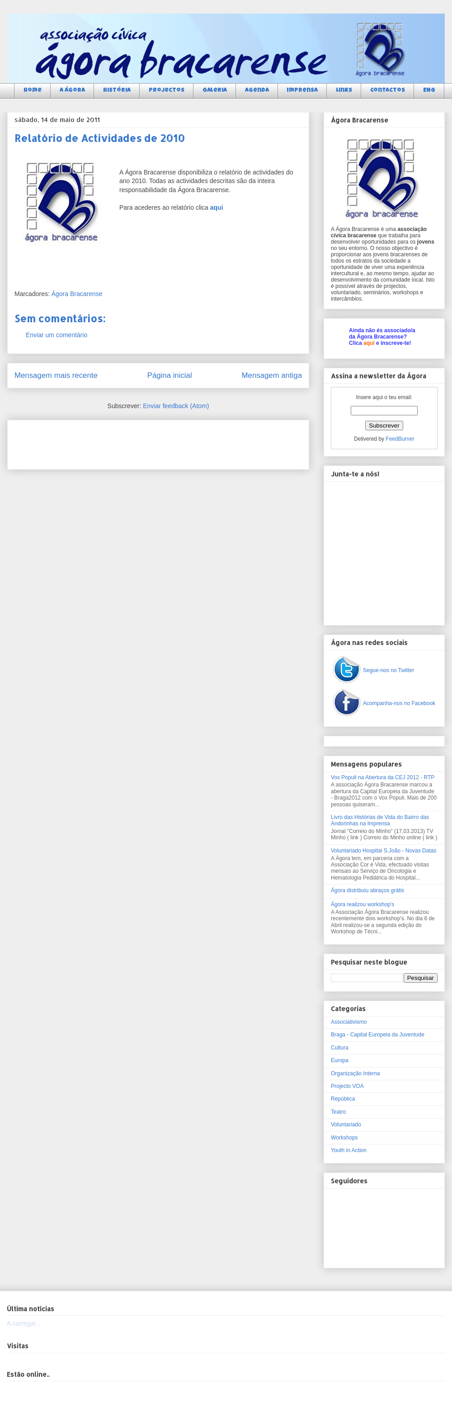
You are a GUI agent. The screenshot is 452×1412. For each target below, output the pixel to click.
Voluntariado (346, 1124)
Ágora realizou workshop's (362, 904)
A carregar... (24, 1323)
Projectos (166, 91)
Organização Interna (355, 1073)
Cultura (339, 1048)
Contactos (387, 91)
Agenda (257, 91)
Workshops (344, 1137)
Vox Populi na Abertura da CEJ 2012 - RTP (382, 777)
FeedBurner (400, 439)
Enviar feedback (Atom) (176, 405)
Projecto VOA (347, 1086)
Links (344, 91)
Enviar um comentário (56, 335)
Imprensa (302, 91)
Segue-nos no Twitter (388, 670)
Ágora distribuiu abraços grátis (367, 890)
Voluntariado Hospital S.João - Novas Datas (383, 850)
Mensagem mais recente (56, 375)
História (117, 91)
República (343, 1099)
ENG (429, 91)
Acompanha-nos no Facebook (399, 703)
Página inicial (169, 375)
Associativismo (349, 1022)
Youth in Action (349, 1150)
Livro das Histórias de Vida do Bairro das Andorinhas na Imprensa (380, 820)
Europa (339, 1060)
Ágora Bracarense (77, 293)
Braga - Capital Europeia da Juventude (377, 1034)
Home (33, 91)
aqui (369, 343)
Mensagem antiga (272, 375)
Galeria (214, 91)
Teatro (338, 1112)
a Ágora (72, 91)
